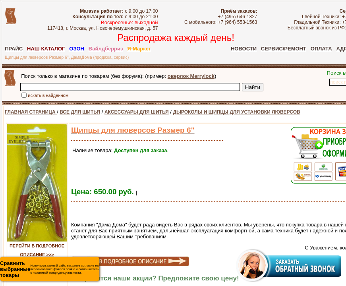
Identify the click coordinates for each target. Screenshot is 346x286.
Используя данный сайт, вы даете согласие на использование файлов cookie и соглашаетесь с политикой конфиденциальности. (49, 269)
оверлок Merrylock (191, 76)
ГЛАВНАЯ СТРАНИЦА (31, 112)
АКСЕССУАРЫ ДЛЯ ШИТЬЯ (136, 112)
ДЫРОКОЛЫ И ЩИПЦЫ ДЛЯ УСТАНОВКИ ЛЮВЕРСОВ (236, 112)
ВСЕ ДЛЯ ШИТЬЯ (80, 112)
